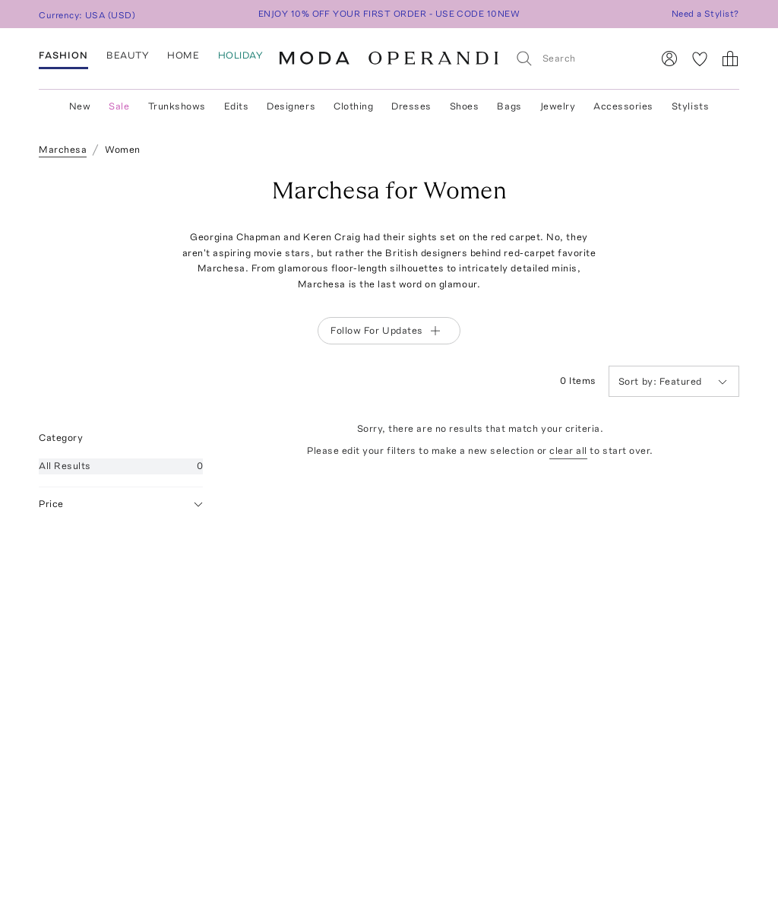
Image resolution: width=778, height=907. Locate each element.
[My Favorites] (700, 58)
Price (121, 504)
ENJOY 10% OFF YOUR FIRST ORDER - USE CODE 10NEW (389, 13)
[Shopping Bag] (730, 58)
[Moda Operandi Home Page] (389, 58)
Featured (672, 381)
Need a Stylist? (705, 13)
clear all (568, 450)
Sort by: (638, 381)
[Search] (577, 58)
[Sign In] (669, 58)
